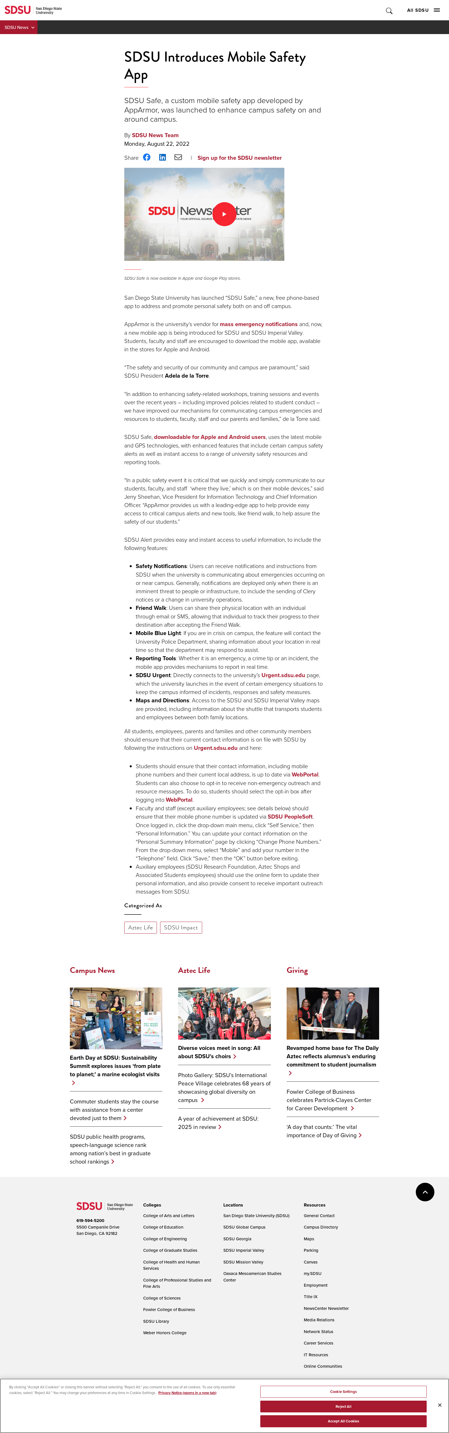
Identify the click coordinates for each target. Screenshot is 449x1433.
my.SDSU (313, 1273)
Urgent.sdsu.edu (283, 675)
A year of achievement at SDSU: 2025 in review (218, 1122)
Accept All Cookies (343, 1421)
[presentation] (151, 1205)
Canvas (311, 1262)
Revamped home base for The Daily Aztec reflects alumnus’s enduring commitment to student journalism (333, 1056)
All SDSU (423, 10)
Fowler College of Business (169, 1309)
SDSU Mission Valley (243, 1262)
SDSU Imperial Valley (243, 1250)
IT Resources (316, 1355)
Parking (311, 1250)
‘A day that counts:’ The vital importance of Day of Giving (322, 1131)
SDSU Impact (181, 927)
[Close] (440, 1405)
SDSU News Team (155, 135)
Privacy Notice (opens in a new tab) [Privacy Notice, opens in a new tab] (187, 1392)
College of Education (163, 1227)
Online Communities (323, 1366)
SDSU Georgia (237, 1239)
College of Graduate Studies (170, 1250)
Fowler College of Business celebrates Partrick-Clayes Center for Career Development (329, 1099)
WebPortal (305, 774)
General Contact (319, 1216)
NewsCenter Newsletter (326, 1308)
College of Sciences (162, 1298)
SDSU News (16, 27)
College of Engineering (165, 1239)
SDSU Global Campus (244, 1227)
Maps (309, 1239)
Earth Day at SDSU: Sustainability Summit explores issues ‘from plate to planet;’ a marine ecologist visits (115, 1066)
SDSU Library (156, 1321)
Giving (297, 970)
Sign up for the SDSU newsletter (240, 157)
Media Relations (319, 1320)
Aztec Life (140, 927)
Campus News (92, 970)
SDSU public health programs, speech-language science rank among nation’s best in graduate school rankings (110, 1149)
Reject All (343, 1406)
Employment (316, 1285)
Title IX (311, 1297)
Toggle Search (389, 10)
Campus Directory (321, 1227)
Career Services (318, 1343)
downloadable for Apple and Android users (210, 437)
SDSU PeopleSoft (290, 816)
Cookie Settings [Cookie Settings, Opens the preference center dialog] (343, 1391)
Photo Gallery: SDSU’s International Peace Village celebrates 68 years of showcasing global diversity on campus (224, 1087)
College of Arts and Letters (168, 1216)
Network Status (318, 1331)
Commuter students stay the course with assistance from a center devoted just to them (114, 1109)
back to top (425, 1192)
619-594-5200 (90, 1220)
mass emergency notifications (259, 324)
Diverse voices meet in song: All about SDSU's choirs (219, 1052)
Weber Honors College (164, 1333)
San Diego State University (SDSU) (256, 1216)
